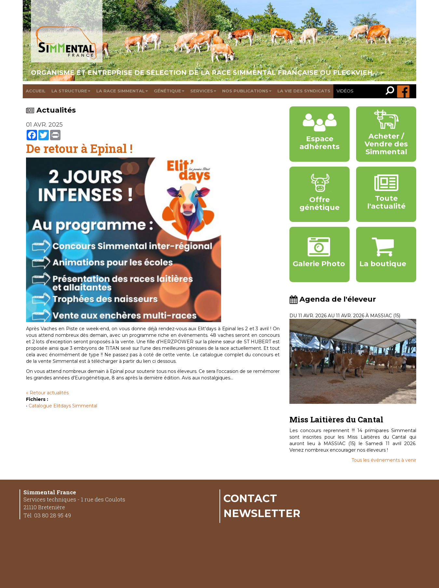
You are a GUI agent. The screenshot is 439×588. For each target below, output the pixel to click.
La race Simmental (122, 90)
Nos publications (247, 90)
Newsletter (261, 513)
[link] (391, 91)
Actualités (51, 110)
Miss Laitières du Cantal (336, 419)
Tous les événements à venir (384, 460)
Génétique (169, 90)
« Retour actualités (47, 393)
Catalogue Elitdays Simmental (63, 406)
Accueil (36, 90)
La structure (70, 90)
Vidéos (345, 90)
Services (203, 90)
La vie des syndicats (303, 90)
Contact (250, 498)
